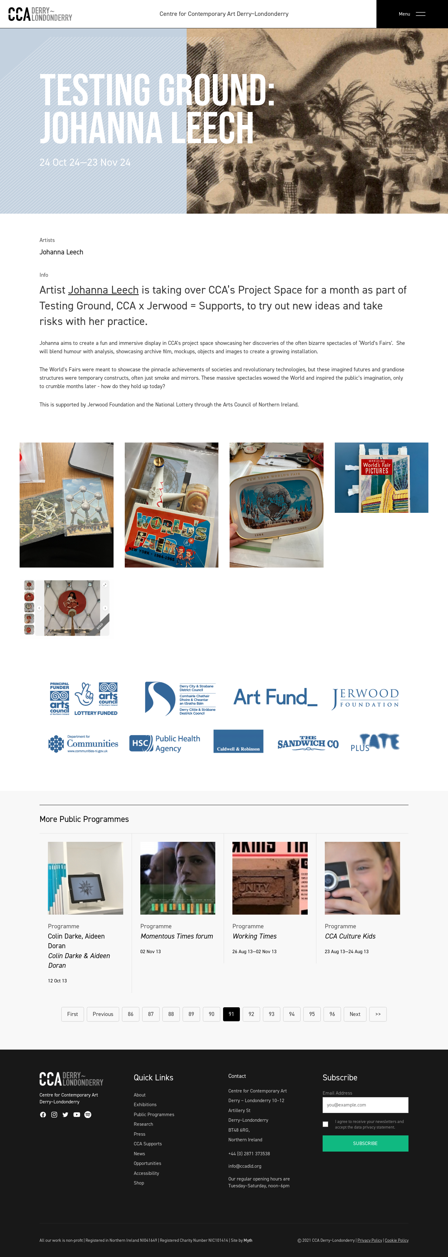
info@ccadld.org (244, 1166)
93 (271, 1014)
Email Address (337, 1093)
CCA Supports (148, 1143)
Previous (103, 1014)
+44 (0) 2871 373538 (249, 1153)
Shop (139, 1183)
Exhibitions (145, 1104)
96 (332, 1014)
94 (292, 1014)
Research (143, 1124)
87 (151, 1014)
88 (171, 1014)
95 (312, 1014)
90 (211, 1014)
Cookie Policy (396, 1240)
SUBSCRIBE (365, 1143)
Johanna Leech (103, 289)
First (72, 1014)
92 (251, 1014)
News (139, 1153)
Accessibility (146, 1173)
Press (139, 1134)
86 (130, 1014)
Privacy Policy (369, 1240)
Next (355, 1014)
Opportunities (147, 1163)
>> (378, 1014)
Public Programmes (154, 1114)
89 (191, 1014)
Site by (241, 1240)
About (140, 1095)
